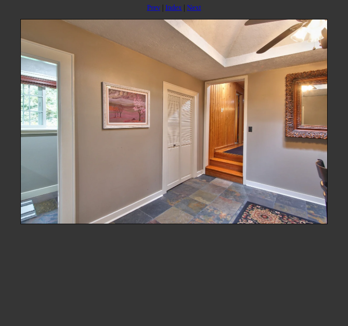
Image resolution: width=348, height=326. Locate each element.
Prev (153, 7)
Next (194, 7)
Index (173, 7)
